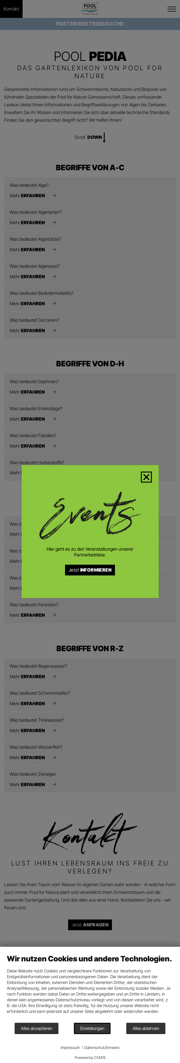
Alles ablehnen (146, 1028)
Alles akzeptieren (36, 1028)
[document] (90, 988)
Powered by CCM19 (90, 1057)
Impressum (70, 1047)
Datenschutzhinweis (102, 1047)
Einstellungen (92, 1028)
